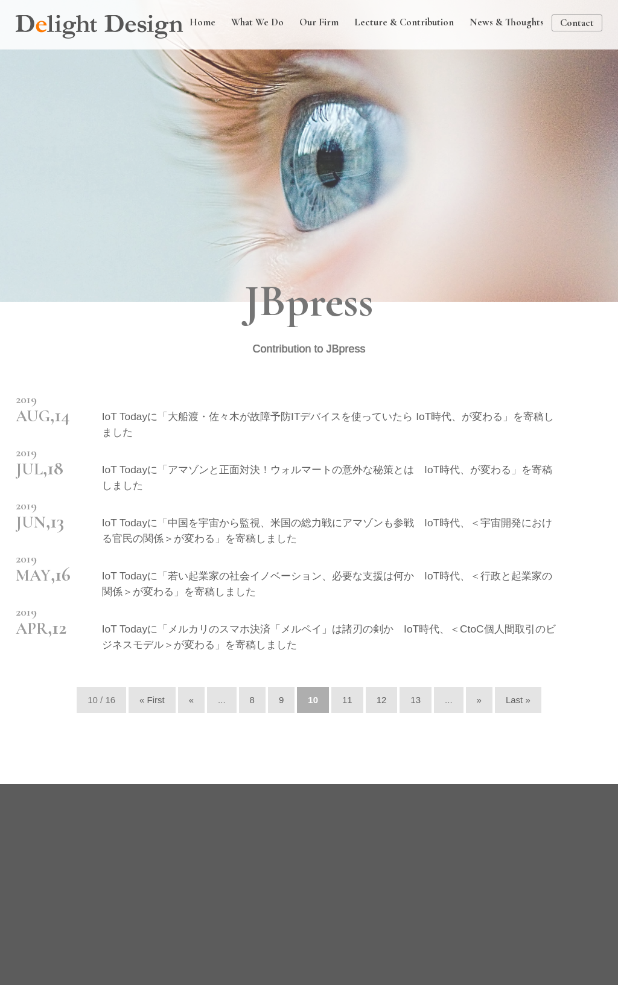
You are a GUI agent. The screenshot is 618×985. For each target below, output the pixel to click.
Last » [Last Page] (518, 700)
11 (347, 700)
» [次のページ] (479, 700)
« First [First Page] (152, 700)
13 (415, 700)
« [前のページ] (191, 700)
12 (382, 700)
